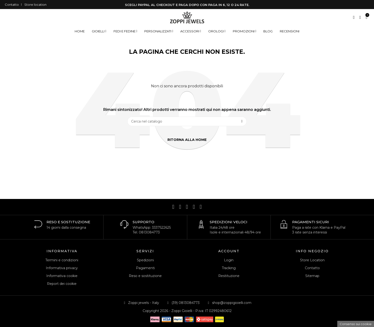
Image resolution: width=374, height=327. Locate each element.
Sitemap (312, 276)
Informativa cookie (62, 276)
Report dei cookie (62, 284)
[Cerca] (187, 121)
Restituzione (228, 276)
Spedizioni (145, 260)
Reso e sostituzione (145, 276)
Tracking (229, 268)
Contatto (12, 4)
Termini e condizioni (61, 260)
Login (229, 260)
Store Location (312, 260)
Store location (35, 4)
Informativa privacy (62, 268)
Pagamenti (145, 268)
